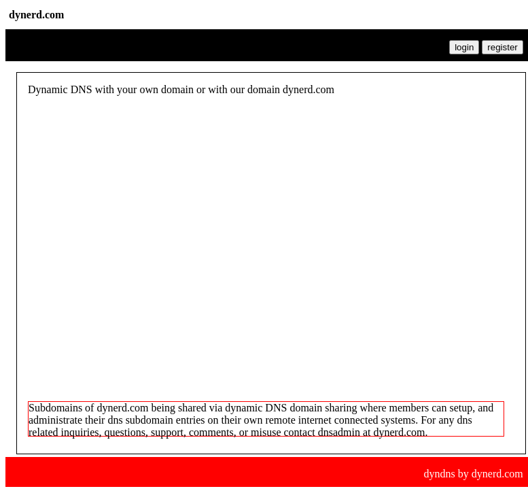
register (502, 47)
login (464, 47)
